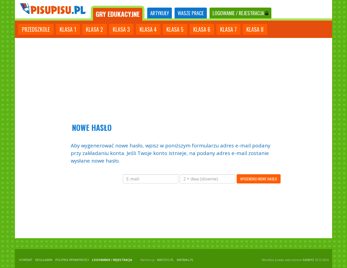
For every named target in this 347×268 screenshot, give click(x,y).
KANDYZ (308, 260)
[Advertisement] (173, 79)
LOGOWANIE (240, 13)
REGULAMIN (43, 260)
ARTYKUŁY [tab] (159, 13)
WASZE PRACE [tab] (191, 13)
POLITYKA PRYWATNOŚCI (72, 260)
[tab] (117, 13)
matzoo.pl (165, 260)
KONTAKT (25, 260)
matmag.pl (185, 260)
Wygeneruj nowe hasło (258, 179)
